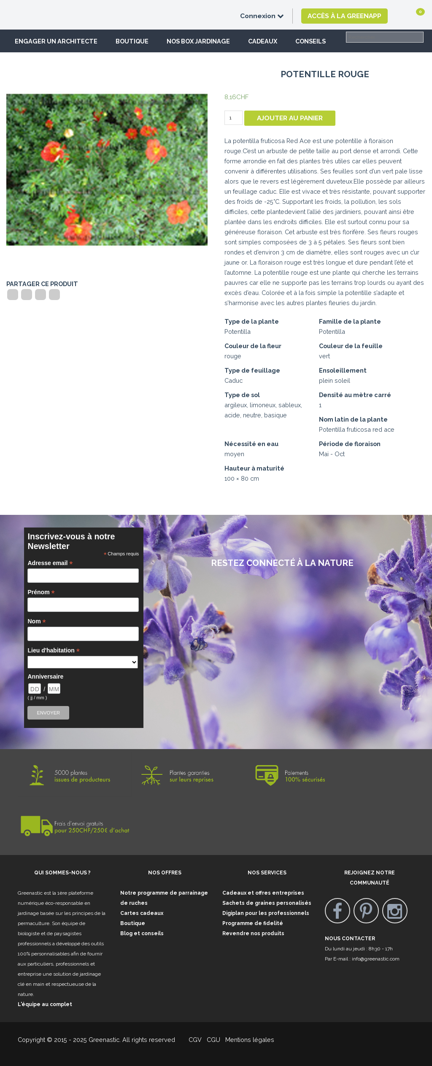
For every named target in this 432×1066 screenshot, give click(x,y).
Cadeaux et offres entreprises (263, 893)
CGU (213, 1039)
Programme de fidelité (252, 923)
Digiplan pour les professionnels (265, 913)
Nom (36, 621)
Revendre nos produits (253, 933)
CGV (190, 1039)
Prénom (40, 592)
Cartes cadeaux (141, 913)
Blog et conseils (142, 933)
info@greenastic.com (376, 959)
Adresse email (50, 563)
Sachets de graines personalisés (266, 903)
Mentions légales (249, 1039)
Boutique (132, 41)
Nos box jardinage (198, 41)
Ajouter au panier (290, 118)
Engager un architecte (56, 41)
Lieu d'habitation (53, 651)
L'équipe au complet (45, 1004)
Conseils (310, 41)
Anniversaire (45, 676)
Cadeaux (262, 41)
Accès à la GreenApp (344, 16)
